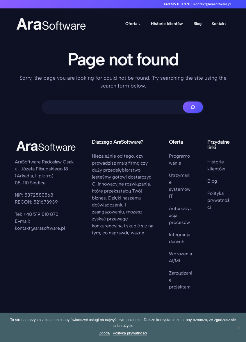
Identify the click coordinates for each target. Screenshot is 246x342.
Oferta (131, 23)
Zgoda (104, 333)
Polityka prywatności (218, 200)
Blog (212, 181)
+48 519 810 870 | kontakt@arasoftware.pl (197, 4)
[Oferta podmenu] (139, 24)
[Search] (193, 107)
